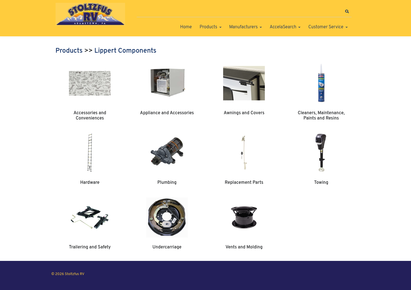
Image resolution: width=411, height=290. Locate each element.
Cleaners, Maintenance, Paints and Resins (321, 115)
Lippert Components (125, 51)
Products (208, 27)
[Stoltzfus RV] (90, 14)
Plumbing (166, 182)
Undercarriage (167, 247)
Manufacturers (243, 27)
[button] (347, 11)
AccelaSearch (283, 27)
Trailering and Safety (90, 247)
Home (186, 27)
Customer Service (325, 27)
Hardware (89, 182)
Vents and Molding (244, 247)
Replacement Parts (244, 182)
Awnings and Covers (244, 113)
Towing (321, 182)
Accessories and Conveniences (89, 115)
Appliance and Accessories (167, 113)
